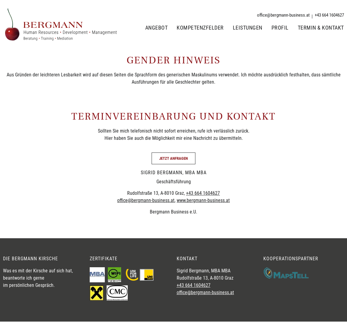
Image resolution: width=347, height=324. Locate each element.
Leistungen (247, 28)
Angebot (156, 28)
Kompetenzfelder (200, 28)
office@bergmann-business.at (146, 200)
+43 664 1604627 (203, 193)
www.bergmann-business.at (203, 200)
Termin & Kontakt (321, 28)
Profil (280, 28)
